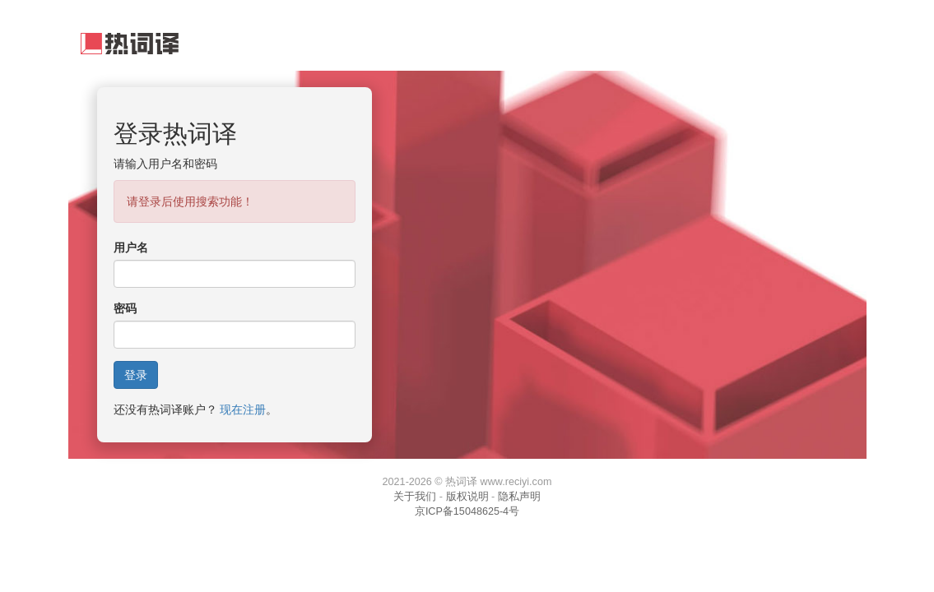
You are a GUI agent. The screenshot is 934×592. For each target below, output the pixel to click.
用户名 (131, 247)
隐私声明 (519, 496)
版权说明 (467, 496)
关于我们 (414, 496)
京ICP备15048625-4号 (467, 511)
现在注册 (243, 409)
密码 (125, 308)
